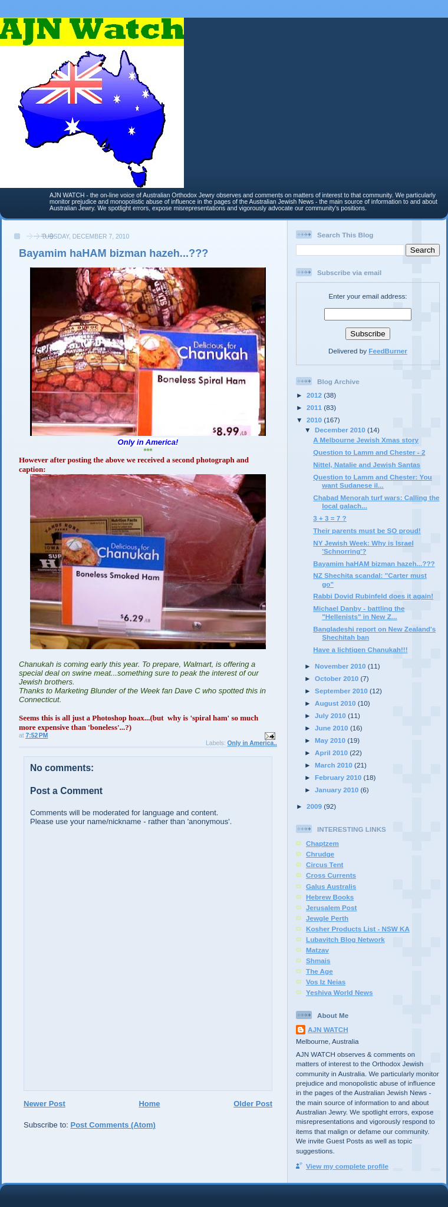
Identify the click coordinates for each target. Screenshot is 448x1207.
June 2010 (332, 728)
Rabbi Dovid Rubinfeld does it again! (373, 596)
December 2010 (341, 430)
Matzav (317, 950)
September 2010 (342, 691)
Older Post (252, 1103)
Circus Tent (324, 864)
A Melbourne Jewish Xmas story (366, 440)
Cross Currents (331, 875)
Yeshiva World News (339, 992)
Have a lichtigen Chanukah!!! (360, 649)
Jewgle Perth (327, 918)
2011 (315, 407)
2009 (315, 806)
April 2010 (332, 752)
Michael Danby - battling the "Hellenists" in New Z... (358, 612)
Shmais (318, 960)
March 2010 (334, 765)
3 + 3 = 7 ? (330, 518)
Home (149, 1103)
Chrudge (320, 854)
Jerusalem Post (331, 907)
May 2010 (331, 740)
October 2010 (337, 678)
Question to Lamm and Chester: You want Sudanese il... (372, 481)
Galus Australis (331, 886)
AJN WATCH (328, 1029)
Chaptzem (322, 843)
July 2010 (331, 715)
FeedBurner (387, 351)
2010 (315, 420)
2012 (315, 395)
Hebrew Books (330, 897)
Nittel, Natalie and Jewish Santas (366, 464)
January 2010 (337, 789)
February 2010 (339, 777)
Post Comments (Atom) (113, 1124)
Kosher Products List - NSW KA (358, 928)
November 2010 (341, 666)
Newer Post (44, 1103)
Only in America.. (253, 743)
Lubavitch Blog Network (345, 939)
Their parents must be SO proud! (366, 530)
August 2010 (336, 703)
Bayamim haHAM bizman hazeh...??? (374, 563)
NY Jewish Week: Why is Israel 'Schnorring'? (363, 547)
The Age (319, 971)
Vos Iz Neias (325, 982)
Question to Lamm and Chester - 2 (369, 452)
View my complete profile (347, 1166)
